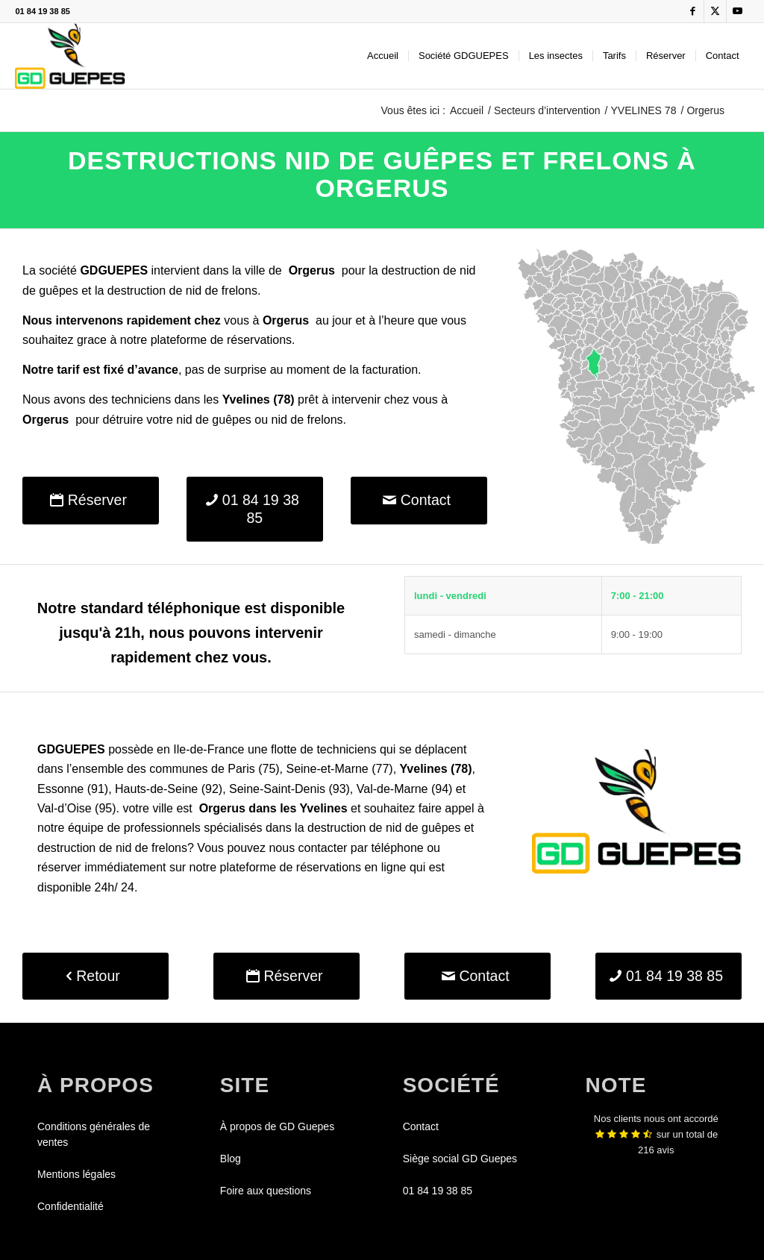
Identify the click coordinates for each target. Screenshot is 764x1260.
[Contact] (419, 500)
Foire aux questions (265, 1191)
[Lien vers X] (715, 11)
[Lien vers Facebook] (693, 11)
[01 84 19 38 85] (255, 509)
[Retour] (95, 976)
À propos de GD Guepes (277, 1126)
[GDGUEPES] (70, 56)
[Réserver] (90, 500)
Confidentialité (70, 1206)
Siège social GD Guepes (460, 1159)
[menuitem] (382, 56)
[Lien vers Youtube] (738, 11)
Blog (230, 1159)
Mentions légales (76, 1174)
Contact (421, 1126)
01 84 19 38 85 (42, 11)
